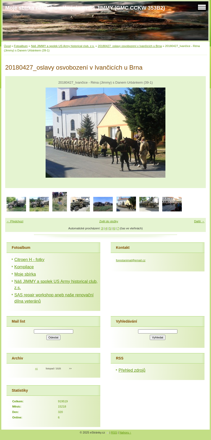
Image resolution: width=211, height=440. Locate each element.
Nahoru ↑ (125, 432)
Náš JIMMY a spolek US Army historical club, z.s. (63, 46)
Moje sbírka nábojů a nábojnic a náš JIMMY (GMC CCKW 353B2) (85, 8)
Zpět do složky (108, 221)
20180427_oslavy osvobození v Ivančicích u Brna (130, 46)
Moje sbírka (25, 274)
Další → (199, 221)
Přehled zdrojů (132, 370)
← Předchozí (15, 221)
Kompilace (24, 267)
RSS (114, 432)
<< (36, 368)
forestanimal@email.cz (130, 260)
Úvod (7, 46)
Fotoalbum (21, 46)
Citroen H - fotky (29, 259)
